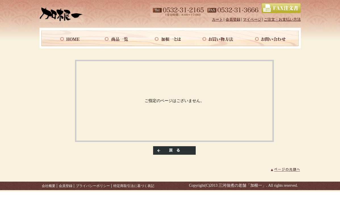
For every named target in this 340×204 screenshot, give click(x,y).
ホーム (65, 38)
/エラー (61, 14)
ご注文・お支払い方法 (282, 20)
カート (217, 20)
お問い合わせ (275, 38)
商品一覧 (118, 38)
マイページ (252, 20)
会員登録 (233, 20)
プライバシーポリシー (93, 186)
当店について (170, 38)
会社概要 (48, 186)
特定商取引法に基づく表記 (133, 186)
